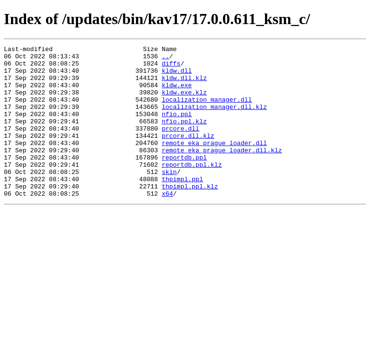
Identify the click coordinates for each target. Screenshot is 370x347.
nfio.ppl (177, 128)
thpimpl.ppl (182, 206)
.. (166, 58)
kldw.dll (177, 76)
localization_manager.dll (207, 111)
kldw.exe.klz (184, 102)
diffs (171, 67)
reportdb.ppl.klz (192, 189)
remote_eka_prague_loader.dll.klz (222, 171)
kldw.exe (177, 93)
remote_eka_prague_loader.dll (214, 163)
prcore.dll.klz (188, 154)
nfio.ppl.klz (184, 137)
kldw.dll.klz (184, 84)
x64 (167, 223)
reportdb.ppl (184, 180)
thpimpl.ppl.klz (190, 215)
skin (169, 197)
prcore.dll (180, 145)
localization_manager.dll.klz (214, 119)
